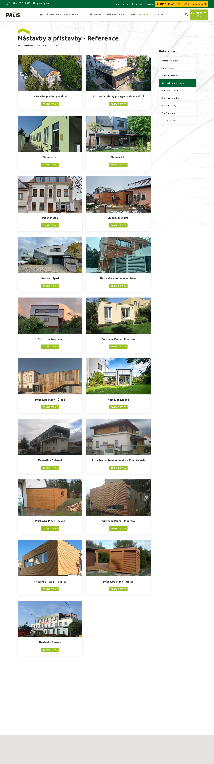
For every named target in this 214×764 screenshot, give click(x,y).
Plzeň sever (50, 157)
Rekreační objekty (170, 98)
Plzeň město (118, 157)
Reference (28, 46)
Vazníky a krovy (169, 75)
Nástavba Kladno (118, 399)
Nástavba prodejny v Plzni (50, 96)
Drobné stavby (168, 105)
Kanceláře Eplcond (50, 460)
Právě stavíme (168, 113)
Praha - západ (50, 278)
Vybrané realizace (170, 60)
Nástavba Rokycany (50, 339)
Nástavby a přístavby (172, 83)
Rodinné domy (168, 68)
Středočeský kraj (118, 217)
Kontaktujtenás (198, 14)
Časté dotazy (122, 3)
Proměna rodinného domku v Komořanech (118, 460)
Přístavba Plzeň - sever (50, 521)
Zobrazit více (50, 104)
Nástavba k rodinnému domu (118, 278)
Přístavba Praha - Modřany (118, 339)
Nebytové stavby (170, 90)
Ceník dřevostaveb (142, 3)
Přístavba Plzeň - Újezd (50, 399)
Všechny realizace (170, 120)
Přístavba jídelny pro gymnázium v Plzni (118, 96)
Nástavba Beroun (50, 642)
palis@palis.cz (42, 3)
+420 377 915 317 (18, 3)
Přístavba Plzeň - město (118, 581)
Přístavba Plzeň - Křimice (50, 581)
